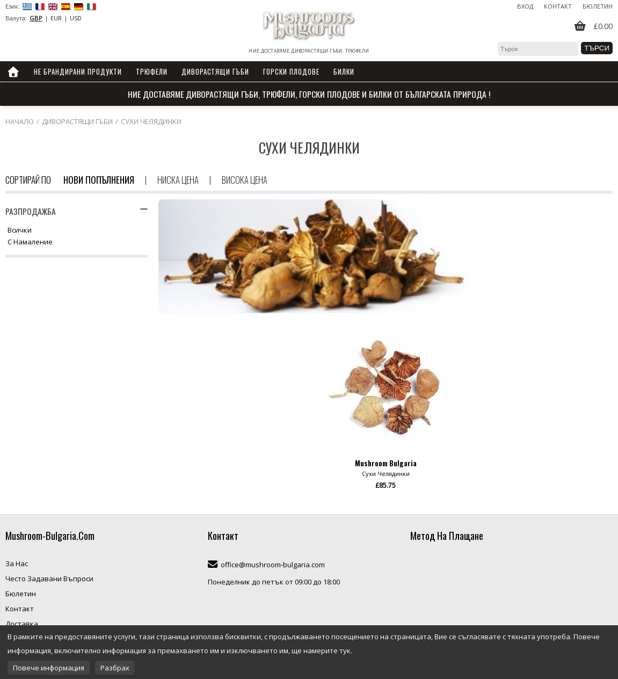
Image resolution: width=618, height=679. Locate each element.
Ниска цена (178, 179)
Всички (20, 230)
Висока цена (244, 179)
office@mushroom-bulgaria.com (273, 564)
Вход (525, 6)
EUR (56, 18)
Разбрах (114, 668)
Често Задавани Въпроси (49, 578)
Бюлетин (598, 6)
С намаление (30, 242)
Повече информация (48, 668)
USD (76, 18)
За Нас (16, 563)
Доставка (21, 624)
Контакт (558, 6)
